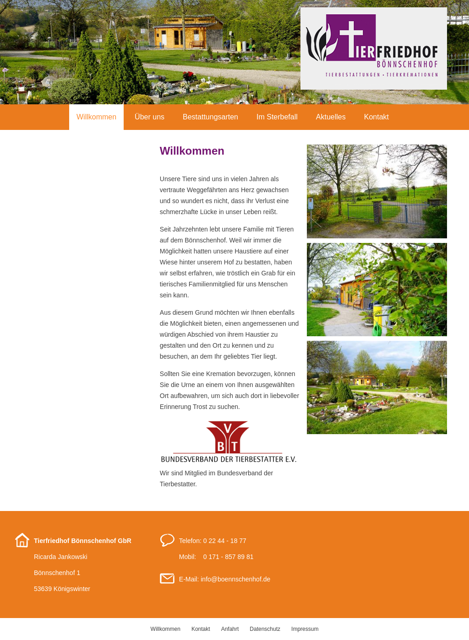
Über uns (149, 117)
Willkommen (96, 117)
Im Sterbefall (277, 117)
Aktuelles (331, 117)
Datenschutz (265, 629)
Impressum (304, 629)
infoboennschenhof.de (235, 579)
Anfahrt (230, 629)
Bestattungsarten (210, 117)
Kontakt (376, 117)
